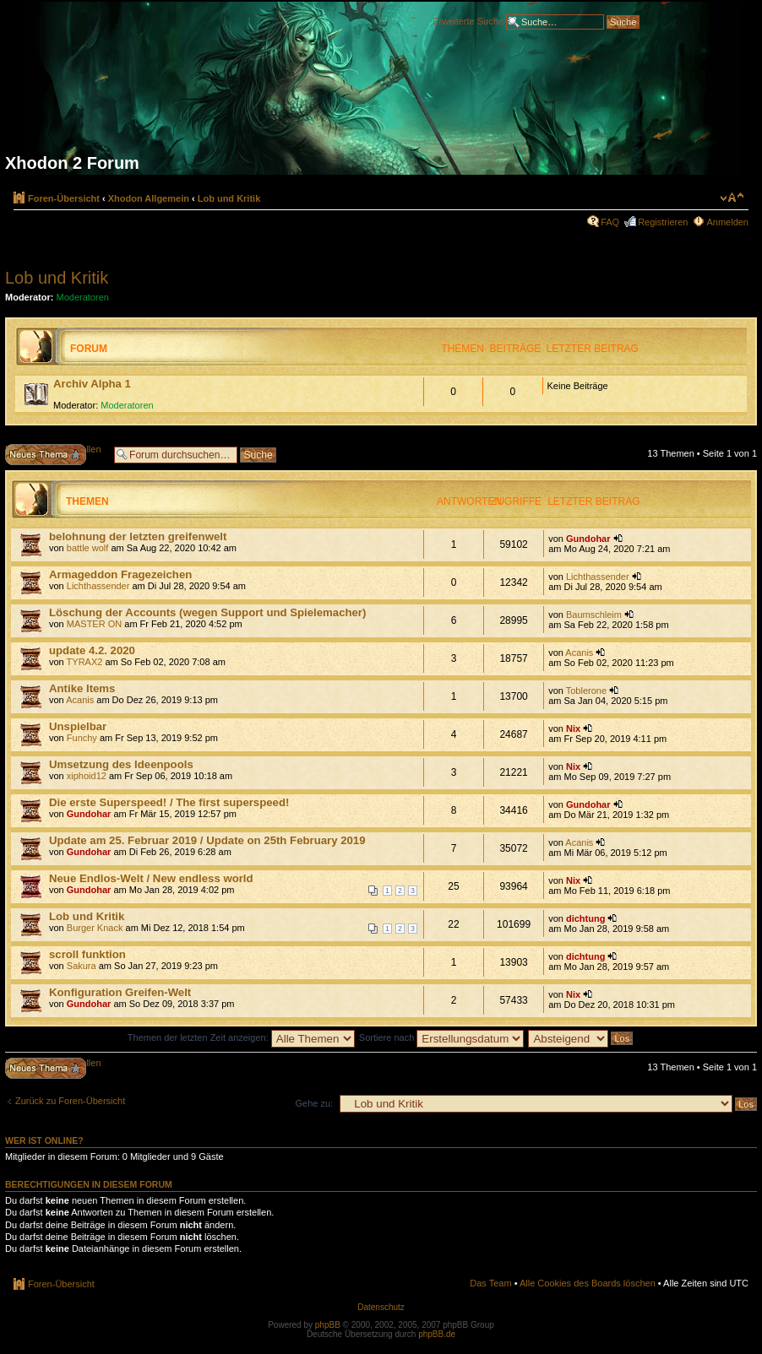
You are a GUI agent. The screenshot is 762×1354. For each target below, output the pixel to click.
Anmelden (727, 222)
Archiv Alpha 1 (92, 383)
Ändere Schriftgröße (732, 197)
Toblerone (586, 690)
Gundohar (588, 538)
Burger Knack (95, 928)
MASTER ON (94, 624)
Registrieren (663, 222)
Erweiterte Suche (468, 20)
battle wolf (88, 548)
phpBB (327, 1325)
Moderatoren (83, 297)
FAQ (610, 222)
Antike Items (82, 688)
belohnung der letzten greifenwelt (137, 536)
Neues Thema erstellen (55, 454)
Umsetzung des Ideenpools (121, 764)
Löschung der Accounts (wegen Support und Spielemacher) (207, 612)
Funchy (82, 738)
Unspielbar (77, 726)
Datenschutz (381, 1307)
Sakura (81, 966)
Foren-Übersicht (64, 198)
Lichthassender (98, 586)
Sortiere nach (441, 1037)
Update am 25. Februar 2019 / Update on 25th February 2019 (207, 840)
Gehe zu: (314, 1103)
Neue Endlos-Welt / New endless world (151, 878)
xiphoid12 (86, 776)
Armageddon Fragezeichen (120, 574)
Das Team (490, 1283)
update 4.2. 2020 (92, 650)
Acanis (579, 652)
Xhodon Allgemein (148, 198)
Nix (573, 728)
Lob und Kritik (229, 198)
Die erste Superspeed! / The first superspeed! (169, 802)
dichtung (585, 918)
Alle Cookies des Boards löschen (588, 1283)
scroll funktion (87, 954)
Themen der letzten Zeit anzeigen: (241, 1037)
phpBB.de (436, 1334)
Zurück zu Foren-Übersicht (70, 1101)
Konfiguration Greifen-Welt (120, 992)
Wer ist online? (44, 1140)
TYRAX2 (85, 662)
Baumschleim (594, 614)
